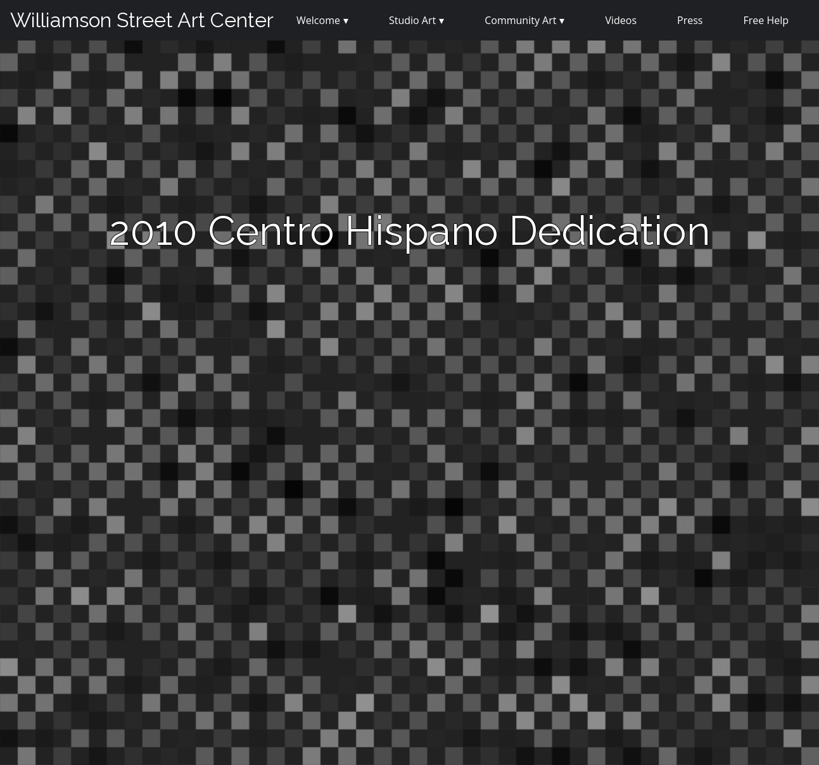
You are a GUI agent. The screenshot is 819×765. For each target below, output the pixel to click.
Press (689, 20)
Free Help (766, 20)
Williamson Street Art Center (142, 20)
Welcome (318, 20)
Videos (621, 20)
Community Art (520, 20)
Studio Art (412, 20)
